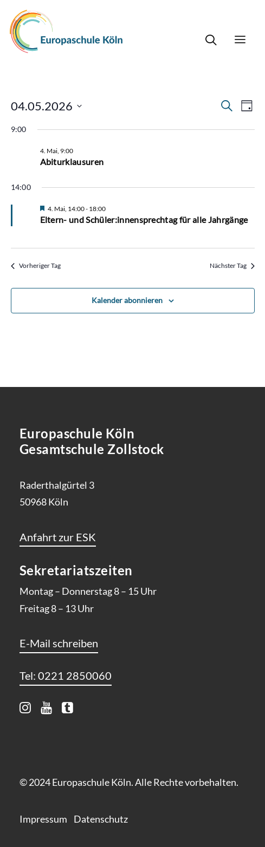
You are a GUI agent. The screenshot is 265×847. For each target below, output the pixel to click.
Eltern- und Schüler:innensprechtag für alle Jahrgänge (144, 219)
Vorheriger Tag (36, 265)
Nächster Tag (232, 265)
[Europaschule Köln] (66, 31)
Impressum (43, 819)
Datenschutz (101, 819)
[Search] (206, 39)
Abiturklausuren (72, 161)
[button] (240, 39)
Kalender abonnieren (127, 300)
